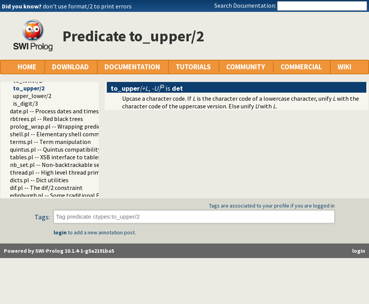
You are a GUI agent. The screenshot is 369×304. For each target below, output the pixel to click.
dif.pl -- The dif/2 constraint (46, 187)
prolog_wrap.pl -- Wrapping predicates (61, 126)
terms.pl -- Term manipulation (50, 141)
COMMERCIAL (301, 66)
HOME (27, 66)
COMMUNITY (245, 66)
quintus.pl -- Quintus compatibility (55, 149)
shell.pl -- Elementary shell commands (61, 134)
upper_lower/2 (32, 96)
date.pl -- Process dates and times (54, 111)
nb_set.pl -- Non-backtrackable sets (57, 164)
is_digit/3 (25, 103)
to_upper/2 (28, 88)
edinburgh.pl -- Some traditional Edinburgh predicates (81, 195)
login (60, 232)
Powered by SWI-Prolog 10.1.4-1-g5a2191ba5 (59, 250)
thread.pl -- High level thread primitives (62, 172)
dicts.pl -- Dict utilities (39, 180)
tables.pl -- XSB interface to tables (55, 157)
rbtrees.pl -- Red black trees (46, 119)
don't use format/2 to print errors (87, 6)
